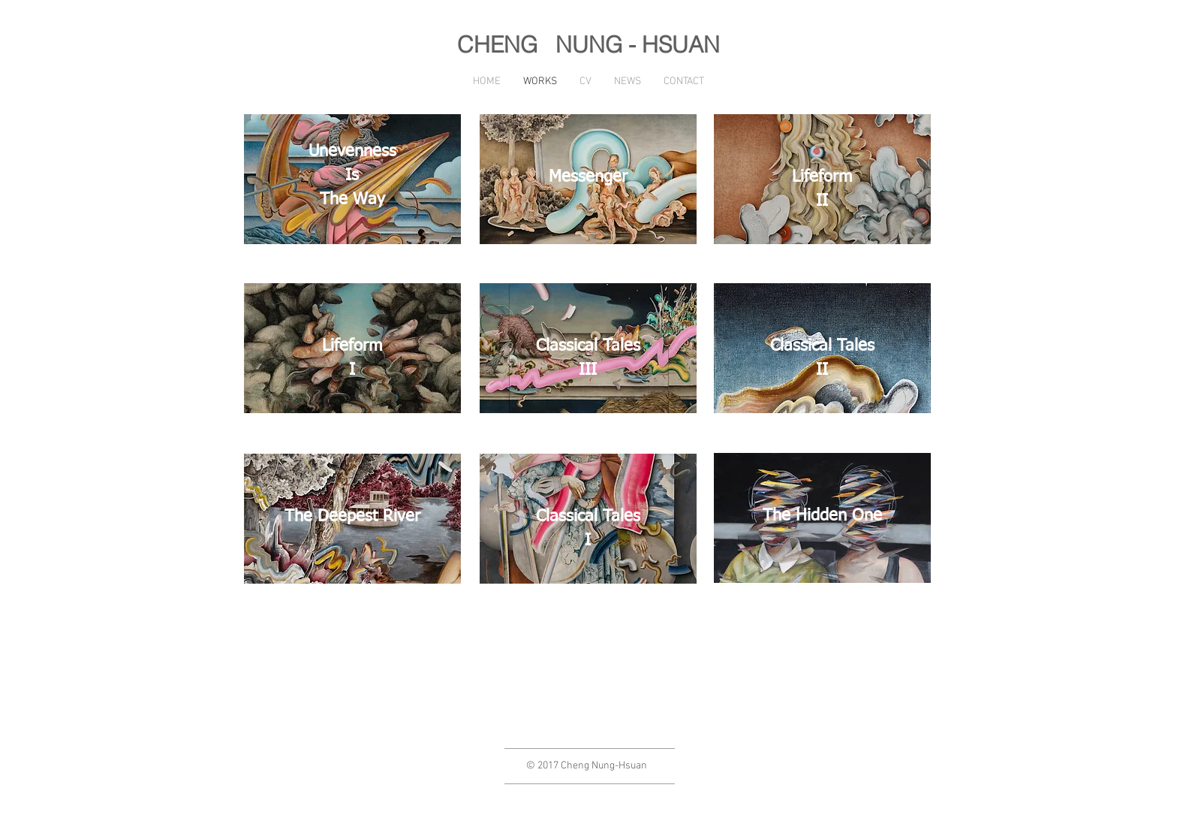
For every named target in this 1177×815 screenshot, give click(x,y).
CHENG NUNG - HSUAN (588, 45)
